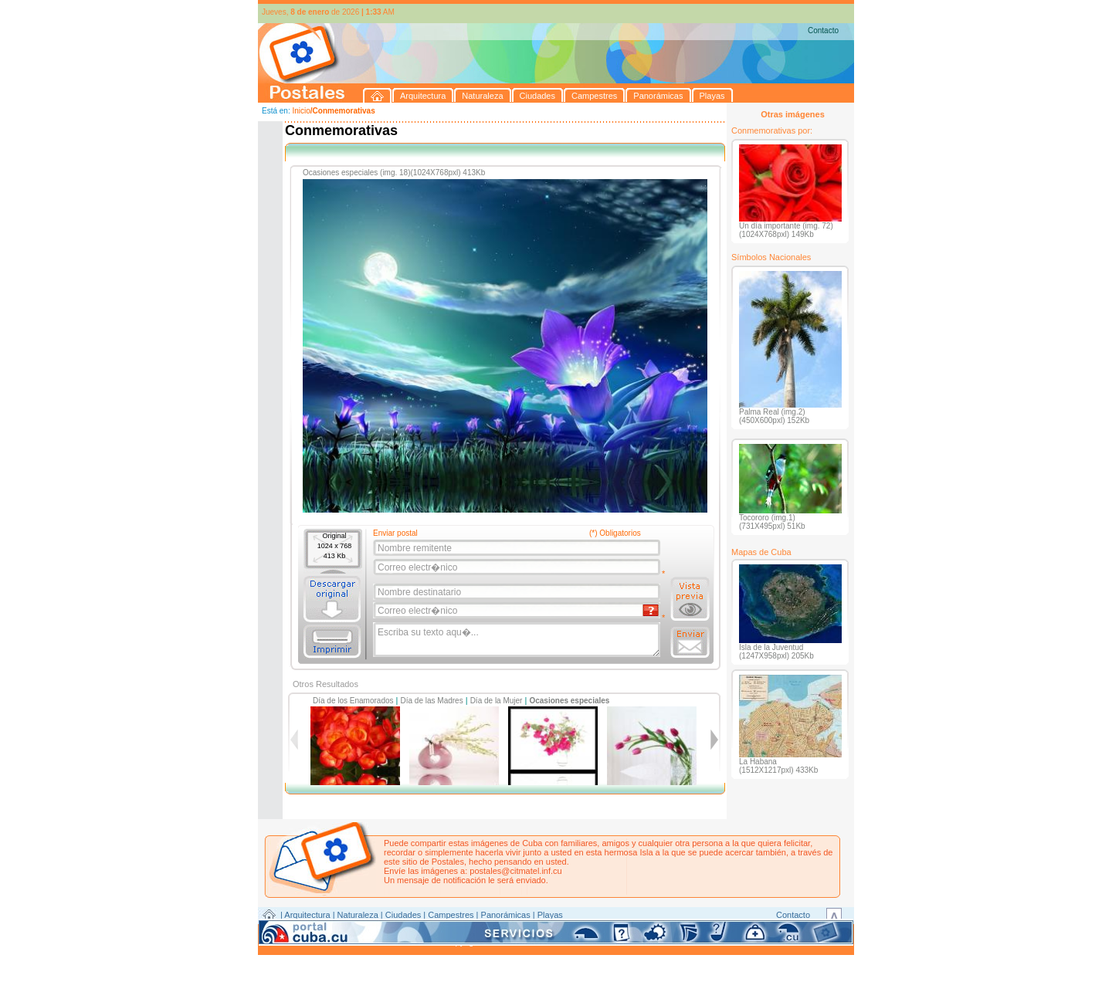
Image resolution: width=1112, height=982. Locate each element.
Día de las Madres (432, 700)
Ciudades (403, 914)
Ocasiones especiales (569, 700)
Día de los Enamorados (353, 700)
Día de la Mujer (496, 700)
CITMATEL (623, 932)
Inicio (301, 111)
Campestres (450, 914)
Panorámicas (506, 914)
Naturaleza (357, 914)
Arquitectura (307, 914)
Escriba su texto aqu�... (517, 640)
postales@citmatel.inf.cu (515, 870)
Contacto (823, 30)
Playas (550, 914)
